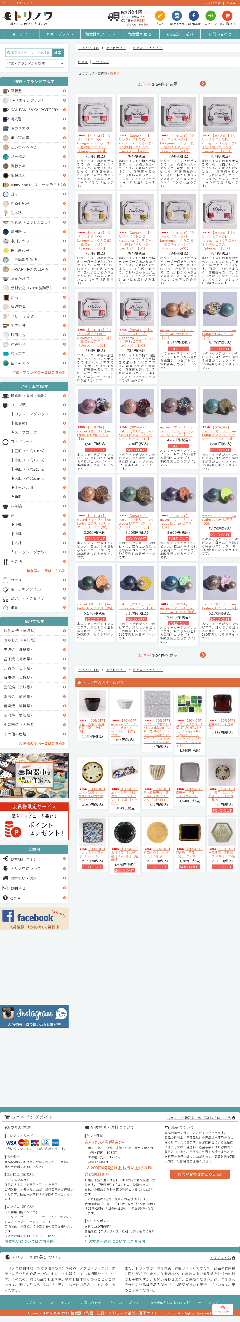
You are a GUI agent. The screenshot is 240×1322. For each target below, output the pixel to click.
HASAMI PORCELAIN (30, 269)
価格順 (102, 73)
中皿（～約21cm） (30, 469)
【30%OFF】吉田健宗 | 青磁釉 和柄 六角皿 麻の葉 (221, 852)
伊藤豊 (16, 91)
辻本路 (16, 213)
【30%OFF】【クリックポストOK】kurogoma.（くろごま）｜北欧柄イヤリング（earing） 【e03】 (95, 240)
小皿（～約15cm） (30, 460)
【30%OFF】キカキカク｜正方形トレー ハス (92, 852)
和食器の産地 (139, 34)
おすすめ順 (86, 73)
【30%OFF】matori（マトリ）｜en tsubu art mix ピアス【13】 (94, 433)
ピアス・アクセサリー (29, 598)
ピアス (83, 62)
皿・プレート (22, 441)
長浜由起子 (20, 250)
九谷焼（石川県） (19, 668)
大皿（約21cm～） (30, 478)
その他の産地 (15, 734)
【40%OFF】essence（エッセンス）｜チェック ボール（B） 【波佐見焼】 (124, 728)
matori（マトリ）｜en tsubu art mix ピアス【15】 (177, 334)
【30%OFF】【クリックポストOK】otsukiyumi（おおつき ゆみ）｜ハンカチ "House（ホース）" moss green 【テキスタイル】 (157, 731)
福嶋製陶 (18, 306)
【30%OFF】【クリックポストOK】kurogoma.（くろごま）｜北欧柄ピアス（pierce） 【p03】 (95, 337)
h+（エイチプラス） (28, 100)
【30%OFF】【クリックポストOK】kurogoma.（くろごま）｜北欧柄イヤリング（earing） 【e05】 (220, 143)
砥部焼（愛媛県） (19, 696)
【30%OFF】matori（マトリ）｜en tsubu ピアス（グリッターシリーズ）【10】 (219, 433)
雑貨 (14, 607)
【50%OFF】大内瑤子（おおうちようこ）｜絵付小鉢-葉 (221, 794)
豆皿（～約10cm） (30, 451)
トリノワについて (26, 868)
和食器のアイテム (100, 34)
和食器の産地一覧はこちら (42, 743)
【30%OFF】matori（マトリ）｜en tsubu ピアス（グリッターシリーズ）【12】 (136, 433)
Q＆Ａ (12, 897)
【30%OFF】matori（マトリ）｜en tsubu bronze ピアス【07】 (177, 521)
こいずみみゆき (24, 147)
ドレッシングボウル (31, 552)
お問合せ (14, 887)
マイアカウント (61, 1303)
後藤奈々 (18, 166)
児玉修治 (18, 156)
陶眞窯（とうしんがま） (31, 222)
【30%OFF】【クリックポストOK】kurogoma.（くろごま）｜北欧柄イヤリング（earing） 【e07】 (178, 143)
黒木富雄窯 (20, 137)
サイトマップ (208, 1303)
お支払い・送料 (180, 34)
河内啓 (16, 119)
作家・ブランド (60, 34)
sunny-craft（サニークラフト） (37, 184)
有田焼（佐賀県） (19, 677)
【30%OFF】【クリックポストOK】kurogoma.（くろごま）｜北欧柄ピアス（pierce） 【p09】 (220, 240)
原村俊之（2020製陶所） (32, 288)
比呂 (14, 297)
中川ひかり (20, 241)
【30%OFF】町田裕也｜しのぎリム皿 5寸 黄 (157, 852)
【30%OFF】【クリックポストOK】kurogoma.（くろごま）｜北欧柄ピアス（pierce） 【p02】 (137, 337)
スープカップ (25, 432)
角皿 (18, 496)
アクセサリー (116, 48)
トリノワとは (211, 3)
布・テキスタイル (26, 589)
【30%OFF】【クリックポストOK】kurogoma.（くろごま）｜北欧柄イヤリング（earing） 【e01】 (178, 240)
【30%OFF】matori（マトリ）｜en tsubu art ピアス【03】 (178, 608)
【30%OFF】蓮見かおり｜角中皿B (221, 724)
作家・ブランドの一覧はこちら (38, 372)
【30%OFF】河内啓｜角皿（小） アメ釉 (189, 852)
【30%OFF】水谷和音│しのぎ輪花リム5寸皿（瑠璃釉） (124, 854)
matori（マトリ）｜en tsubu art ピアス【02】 (220, 606)
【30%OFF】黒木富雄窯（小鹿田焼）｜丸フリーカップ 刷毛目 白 (157, 794)
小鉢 (18, 524)
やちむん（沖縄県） (21, 640)
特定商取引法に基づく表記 (170, 1303)
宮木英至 (18, 353)
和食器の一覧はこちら (46, 570)
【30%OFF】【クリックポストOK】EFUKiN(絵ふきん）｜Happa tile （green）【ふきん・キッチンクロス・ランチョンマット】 (190, 733)
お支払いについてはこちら (29, 1241)
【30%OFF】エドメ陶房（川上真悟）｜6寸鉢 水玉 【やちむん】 (92, 794)
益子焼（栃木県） (19, 659)
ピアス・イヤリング (148, 48)
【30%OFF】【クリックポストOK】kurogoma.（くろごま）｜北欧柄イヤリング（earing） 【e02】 (137, 240)
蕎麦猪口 (22, 423)
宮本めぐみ (20, 363)
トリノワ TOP (88, 48)
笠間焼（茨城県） (19, 687)
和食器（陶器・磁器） (30, 395)
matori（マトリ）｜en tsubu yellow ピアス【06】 (219, 520)
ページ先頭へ (223, 1308)
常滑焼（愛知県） (19, 715)
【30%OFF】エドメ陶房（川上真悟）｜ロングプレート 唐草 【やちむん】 (124, 796)
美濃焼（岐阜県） (19, 649)
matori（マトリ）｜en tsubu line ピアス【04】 (137, 606)
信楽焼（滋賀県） (19, 706)
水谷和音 (18, 344)
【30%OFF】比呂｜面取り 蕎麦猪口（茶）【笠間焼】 (92, 726)
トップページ (32, 1303)
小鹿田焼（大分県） (21, 724)
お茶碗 (16, 506)
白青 (14, 194)
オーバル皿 (23, 487)
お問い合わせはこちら (199, 1174)
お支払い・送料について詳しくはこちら (199, 1118)
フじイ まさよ (22, 316)
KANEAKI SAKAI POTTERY (35, 109)
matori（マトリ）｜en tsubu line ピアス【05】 (95, 606)
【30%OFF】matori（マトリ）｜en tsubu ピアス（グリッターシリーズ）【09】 (94, 521)
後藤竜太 (18, 175)
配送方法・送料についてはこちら (115, 1241)
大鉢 (18, 543)
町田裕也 (18, 335)
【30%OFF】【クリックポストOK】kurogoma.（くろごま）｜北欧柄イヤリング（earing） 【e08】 (137, 143)
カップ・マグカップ (31, 414)
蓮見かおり (20, 278)
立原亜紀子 (20, 203)
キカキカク (20, 128)
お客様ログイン (20, 858)
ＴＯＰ (20, 34)
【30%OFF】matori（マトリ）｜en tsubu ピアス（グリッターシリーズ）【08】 (136, 521)
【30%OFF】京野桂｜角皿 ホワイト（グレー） (189, 792)
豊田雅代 (18, 231)
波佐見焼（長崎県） (21, 630)
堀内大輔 (18, 325)
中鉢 (18, 533)
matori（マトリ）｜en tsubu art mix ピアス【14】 (219, 334)
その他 (16, 561)
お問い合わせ (220, 34)
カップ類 (18, 405)
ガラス (16, 580)
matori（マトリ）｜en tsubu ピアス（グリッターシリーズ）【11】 (177, 431)
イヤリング (100, 62)
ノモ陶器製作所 (24, 259)
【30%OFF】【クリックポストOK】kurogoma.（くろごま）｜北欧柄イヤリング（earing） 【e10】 (95, 143)
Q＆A (231, 3)
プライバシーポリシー (125, 1303)
